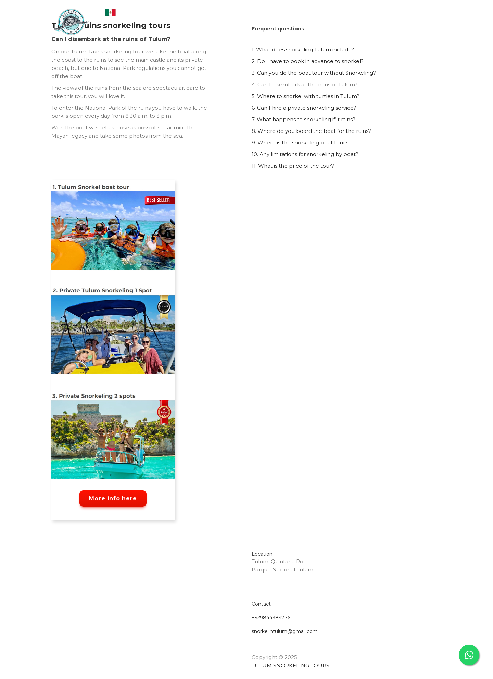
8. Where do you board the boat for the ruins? (311, 131)
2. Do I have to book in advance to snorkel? (308, 61)
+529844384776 (271, 618)
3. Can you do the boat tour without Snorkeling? (314, 73)
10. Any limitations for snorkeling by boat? (305, 154)
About (174, 17)
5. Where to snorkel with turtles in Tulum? (305, 96)
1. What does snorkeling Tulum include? (303, 49)
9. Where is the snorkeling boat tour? (300, 142)
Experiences (303, 17)
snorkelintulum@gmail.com (285, 631)
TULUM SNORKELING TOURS (290, 665)
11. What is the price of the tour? (293, 166)
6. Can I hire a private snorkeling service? (304, 107)
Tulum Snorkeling (221, 17)
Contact (345, 17)
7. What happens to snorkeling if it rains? (303, 119)
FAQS (267, 17)
